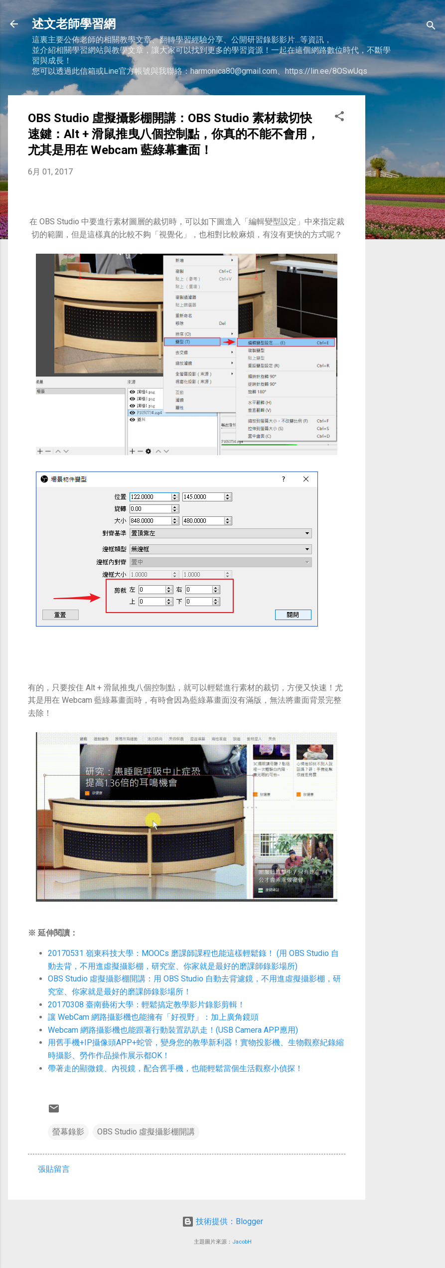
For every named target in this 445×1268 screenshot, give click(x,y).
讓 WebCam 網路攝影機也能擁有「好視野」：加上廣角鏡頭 (153, 1017)
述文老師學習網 (74, 24)
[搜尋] (431, 27)
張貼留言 (54, 1169)
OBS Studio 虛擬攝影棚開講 (146, 1131)
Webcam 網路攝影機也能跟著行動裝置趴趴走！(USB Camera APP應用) (173, 1030)
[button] (339, 118)
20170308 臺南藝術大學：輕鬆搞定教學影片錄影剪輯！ (146, 1004)
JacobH (242, 1242)
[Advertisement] (405, 244)
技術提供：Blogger (222, 1221)
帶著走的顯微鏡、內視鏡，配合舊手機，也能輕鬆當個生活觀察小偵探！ (175, 1068)
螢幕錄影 (68, 1131)
